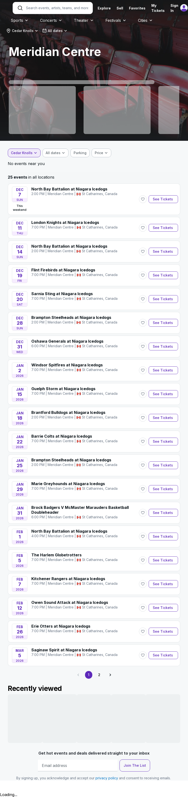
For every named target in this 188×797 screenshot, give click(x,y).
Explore (104, 8)
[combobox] (22, 30)
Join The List (135, 765)
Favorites (137, 8)
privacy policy (106, 778)
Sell (120, 8)
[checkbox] (80, 153)
